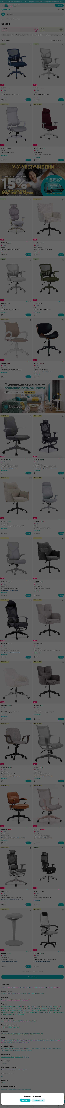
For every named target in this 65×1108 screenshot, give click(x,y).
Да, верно (25, 1100)
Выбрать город (38, 1100)
